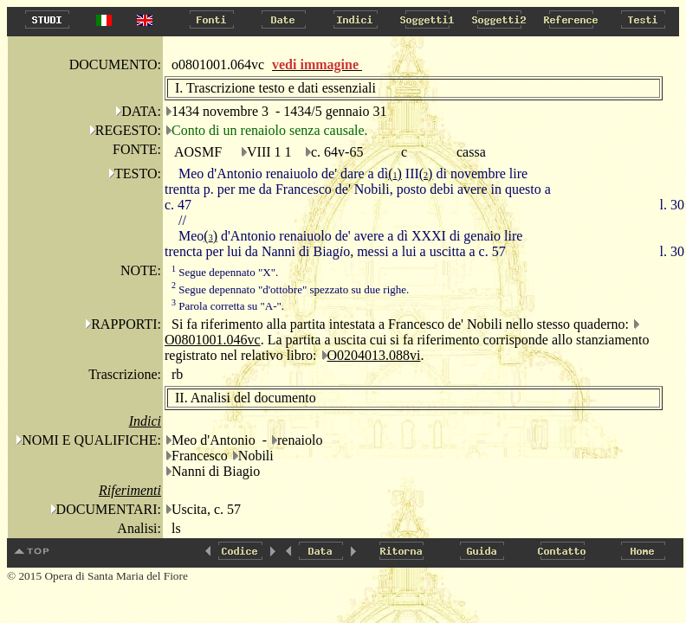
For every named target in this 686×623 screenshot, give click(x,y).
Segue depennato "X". (225, 272)
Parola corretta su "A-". (228, 305)
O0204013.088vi (374, 355)
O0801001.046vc (213, 339)
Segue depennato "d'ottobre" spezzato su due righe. (290, 289)
